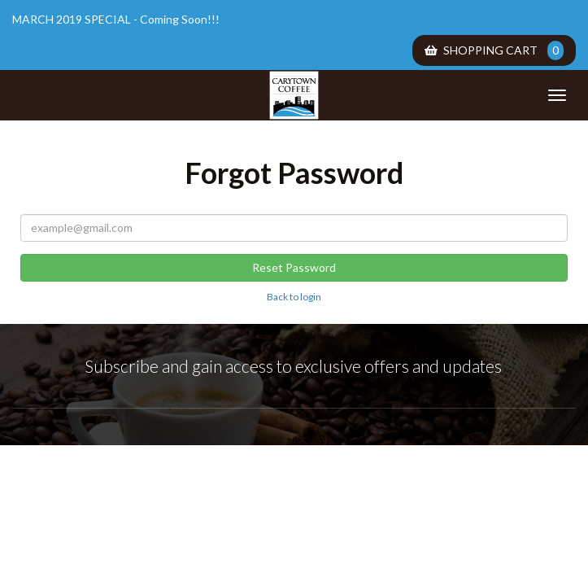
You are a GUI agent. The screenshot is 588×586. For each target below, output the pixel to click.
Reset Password (294, 267)
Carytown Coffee (294, 95)
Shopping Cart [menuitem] (494, 50)
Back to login (294, 297)
